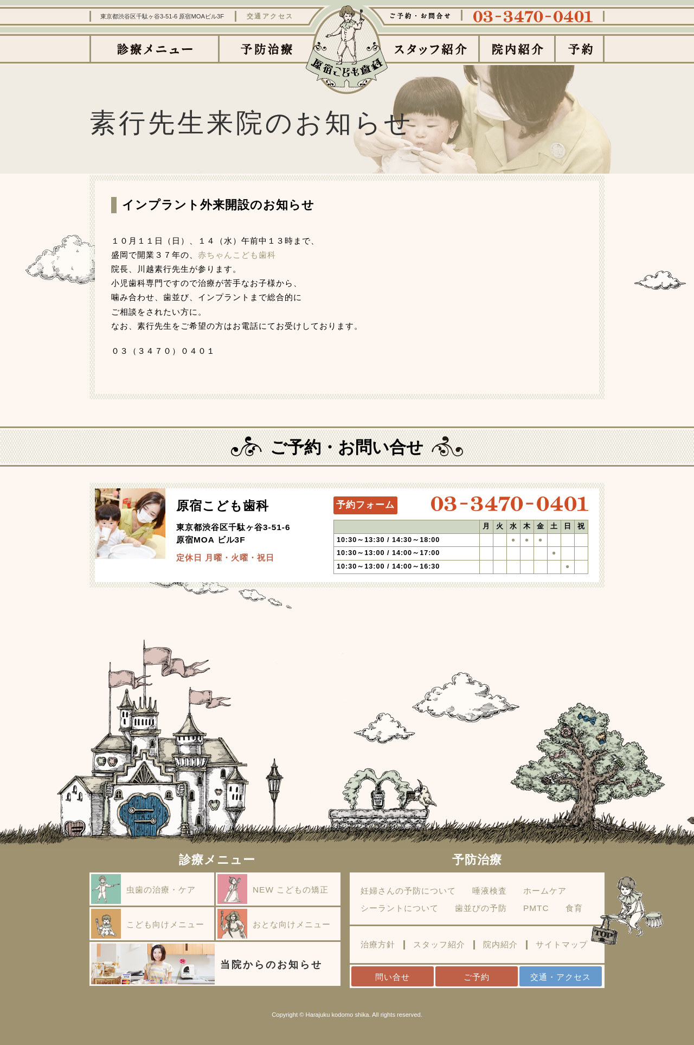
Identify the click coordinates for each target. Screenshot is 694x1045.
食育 (574, 908)
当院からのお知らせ (207, 964)
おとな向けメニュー (274, 924)
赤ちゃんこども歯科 (237, 254)
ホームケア (545, 891)
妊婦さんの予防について (408, 891)
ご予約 (477, 977)
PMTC (536, 908)
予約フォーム (365, 505)
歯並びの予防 (481, 908)
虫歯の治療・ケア (143, 889)
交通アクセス (270, 16)
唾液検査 (489, 891)
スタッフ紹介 (439, 944)
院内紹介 (500, 944)
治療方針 (378, 944)
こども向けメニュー (147, 924)
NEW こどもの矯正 (273, 889)
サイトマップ (562, 944)
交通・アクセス (560, 977)
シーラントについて (400, 908)
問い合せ (392, 977)
